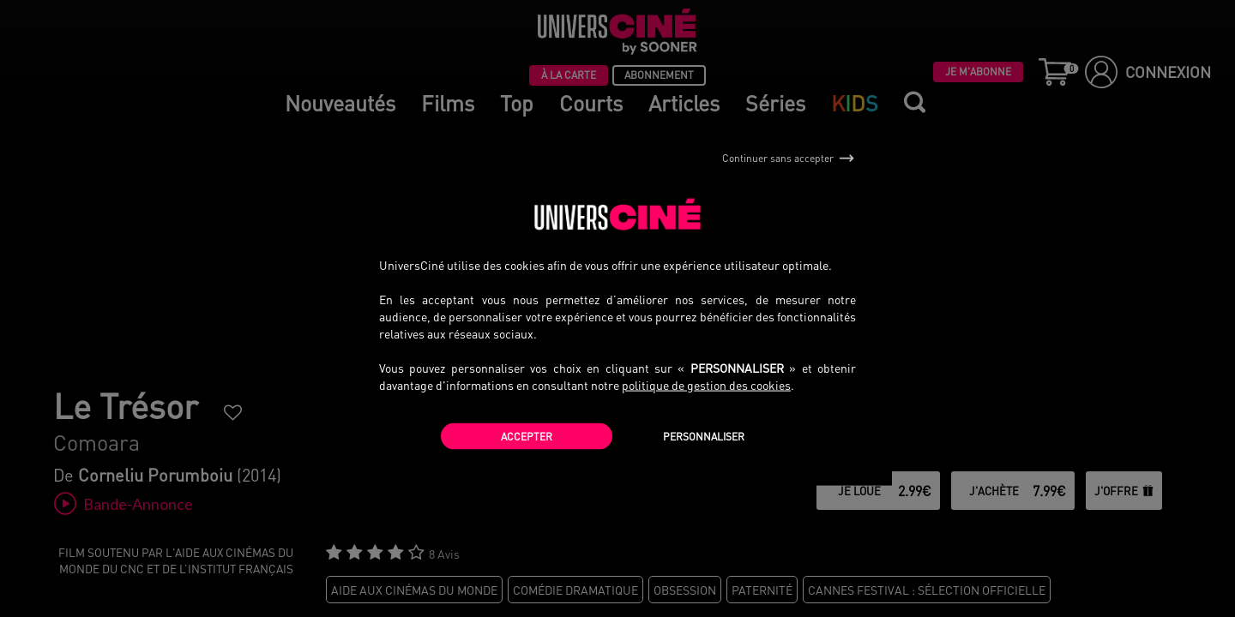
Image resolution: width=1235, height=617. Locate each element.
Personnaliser (703, 435)
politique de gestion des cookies (706, 384)
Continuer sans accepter (788, 158)
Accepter (526, 435)
